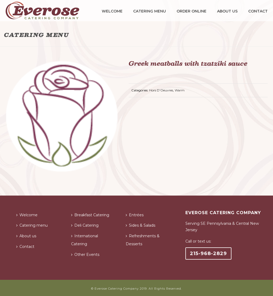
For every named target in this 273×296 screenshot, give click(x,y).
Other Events (85, 254)
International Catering (84, 240)
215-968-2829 (208, 253)
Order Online (191, 11)
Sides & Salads (140, 225)
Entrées (135, 215)
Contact (258, 11)
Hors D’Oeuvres (161, 90)
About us (227, 11)
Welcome (112, 11)
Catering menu (149, 11)
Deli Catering (85, 225)
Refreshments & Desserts (143, 240)
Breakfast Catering (90, 215)
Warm (180, 90)
